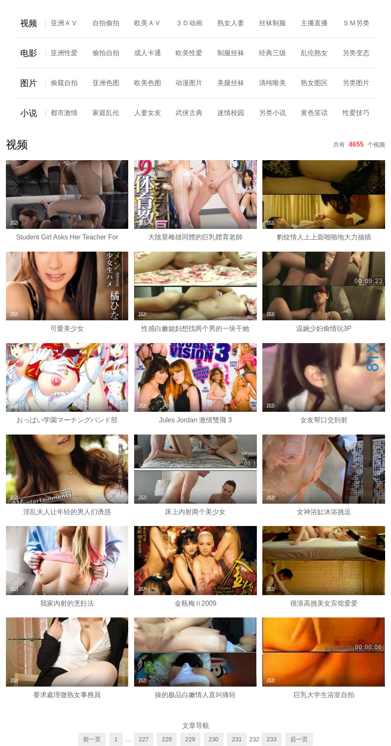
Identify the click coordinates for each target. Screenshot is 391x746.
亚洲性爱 (64, 52)
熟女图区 (314, 82)
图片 (28, 83)
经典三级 (272, 52)
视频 (28, 23)
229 (190, 739)
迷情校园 (230, 112)
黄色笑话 (314, 112)
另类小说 (272, 112)
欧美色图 (147, 82)
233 (271, 739)
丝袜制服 (272, 23)
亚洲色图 (105, 82)
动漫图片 (188, 82)
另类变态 (355, 52)
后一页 (299, 739)
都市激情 (64, 112)
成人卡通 (147, 52)
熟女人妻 (230, 23)
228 (167, 739)
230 (213, 739)
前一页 (92, 739)
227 (143, 739)
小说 (28, 113)
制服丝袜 (230, 52)
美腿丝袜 (230, 82)
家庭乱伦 (105, 112)
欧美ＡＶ (147, 23)
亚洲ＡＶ (64, 23)
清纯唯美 (272, 82)
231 (237, 739)
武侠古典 (188, 112)
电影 (28, 53)
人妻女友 (147, 112)
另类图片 (355, 82)
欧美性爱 (188, 52)
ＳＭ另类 (355, 23)
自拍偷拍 (105, 23)
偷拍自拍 (105, 52)
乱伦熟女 (314, 52)
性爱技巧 (355, 112)
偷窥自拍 (64, 82)
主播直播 (314, 23)
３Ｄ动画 (188, 23)
